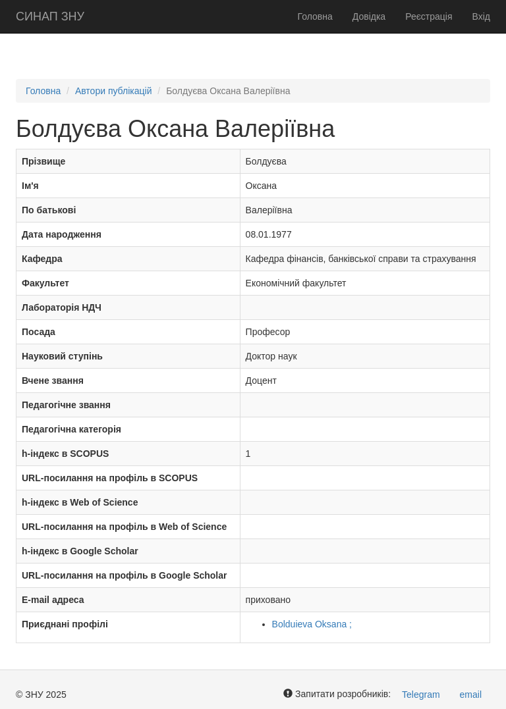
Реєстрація (428, 16)
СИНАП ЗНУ (50, 16)
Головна (315, 16)
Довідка (368, 16)
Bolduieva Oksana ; (312, 624)
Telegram (421, 694)
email (471, 694)
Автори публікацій (113, 91)
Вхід (481, 16)
